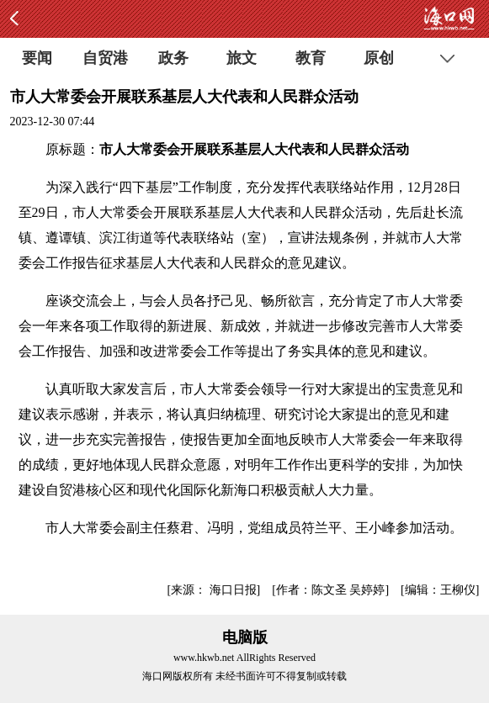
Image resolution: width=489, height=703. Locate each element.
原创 (379, 58)
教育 (310, 58)
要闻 (37, 58)
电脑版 (245, 637)
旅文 (241, 58)
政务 (173, 58)
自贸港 (105, 58)
